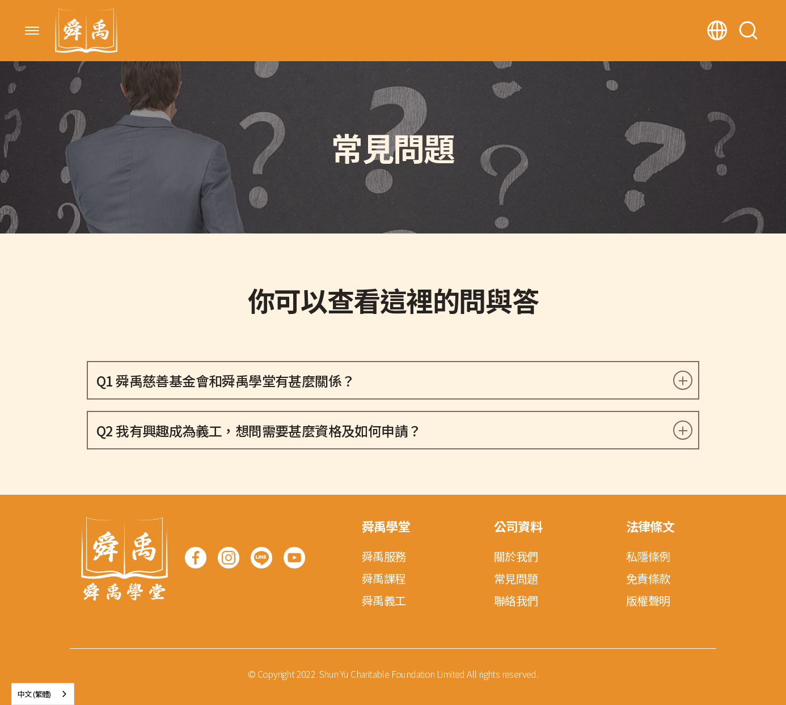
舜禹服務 (384, 556)
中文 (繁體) (34, 694)
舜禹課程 (384, 578)
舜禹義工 (384, 600)
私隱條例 (648, 556)
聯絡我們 (516, 600)
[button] (32, 31)
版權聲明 (648, 600)
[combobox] (42, 694)
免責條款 (648, 578)
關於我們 (516, 556)
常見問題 (516, 578)
